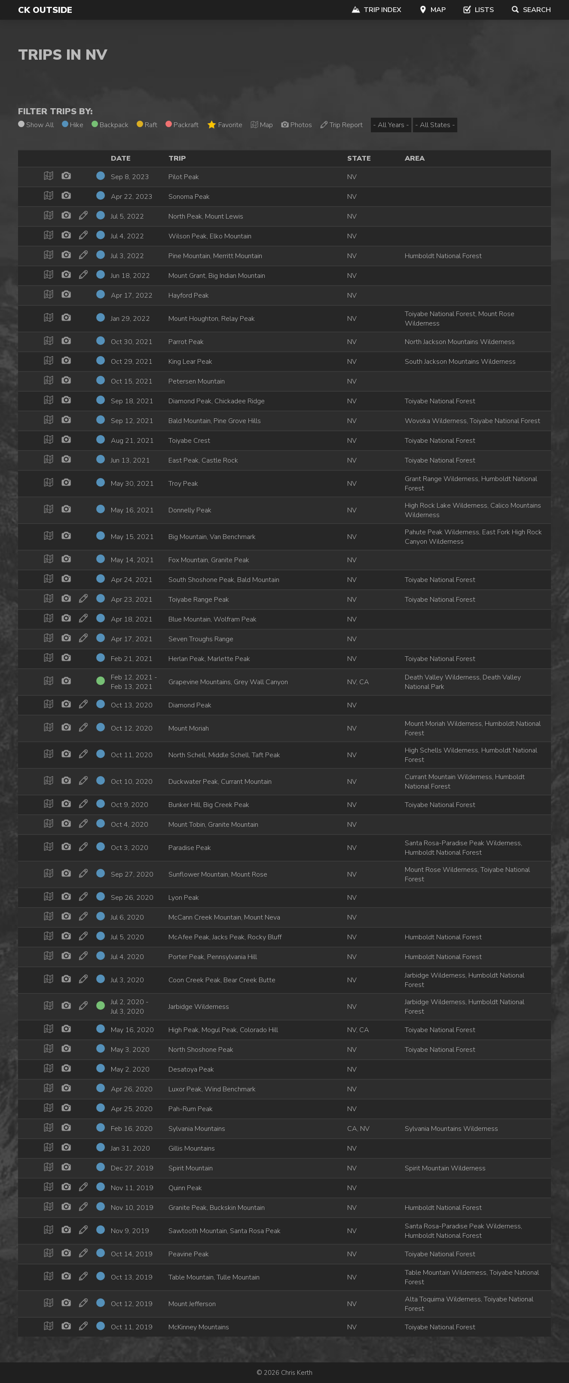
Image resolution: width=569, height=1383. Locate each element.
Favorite (224, 125)
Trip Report (341, 125)
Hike (72, 125)
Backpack (110, 125)
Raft (147, 125)
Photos (296, 125)
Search (531, 10)
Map (432, 10)
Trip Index (376, 10)
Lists (478, 10)
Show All (36, 125)
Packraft (182, 125)
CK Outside (45, 10)
